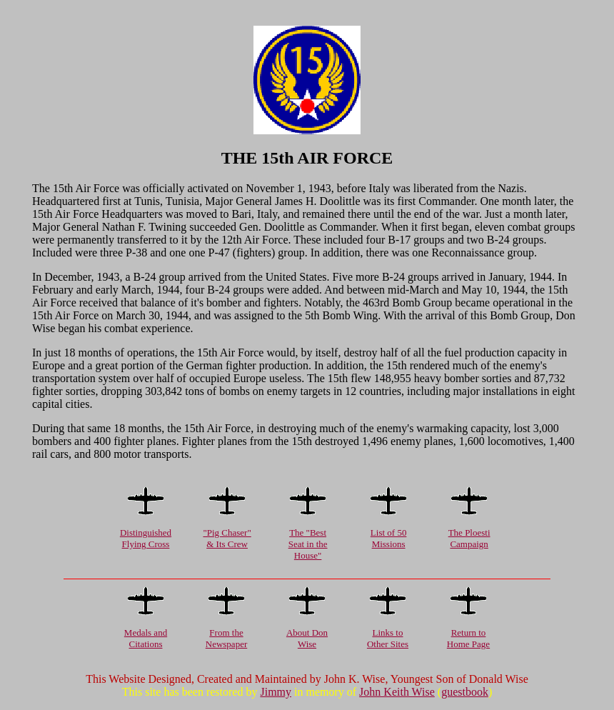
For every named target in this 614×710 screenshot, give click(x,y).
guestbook (464, 692)
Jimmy (275, 692)
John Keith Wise (397, 692)
